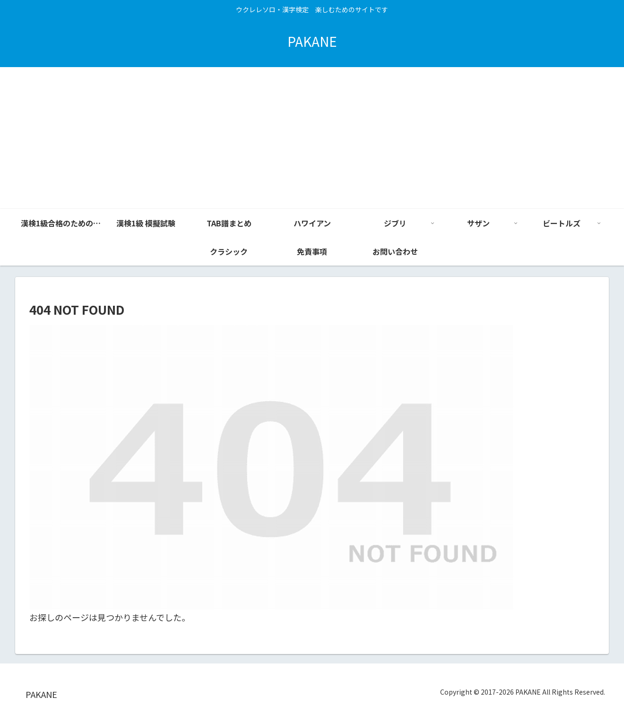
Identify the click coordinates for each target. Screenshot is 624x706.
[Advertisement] (312, 138)
